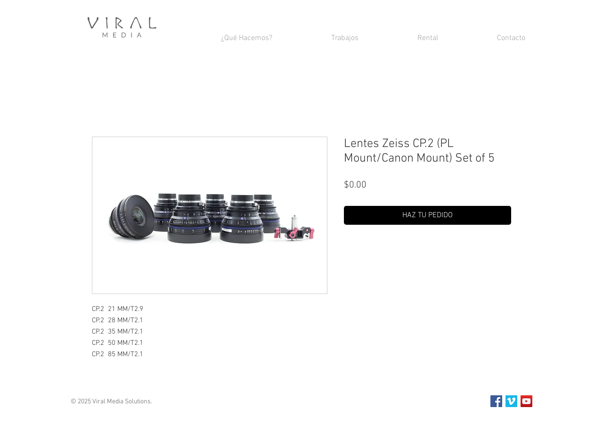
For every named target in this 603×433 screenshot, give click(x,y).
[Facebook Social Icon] (496, 401)
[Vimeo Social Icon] (511, 401)
